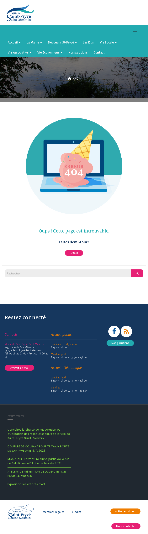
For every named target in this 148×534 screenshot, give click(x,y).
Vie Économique (49, 52)
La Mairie (34, 42)
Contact (99, 52)
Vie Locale (108, 42)
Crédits (76, 512)
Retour (74, 253)
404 (77, 79)
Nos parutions (77, 52)
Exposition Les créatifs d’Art (26, 484)
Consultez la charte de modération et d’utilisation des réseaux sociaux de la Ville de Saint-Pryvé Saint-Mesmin (39, 434)
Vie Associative (19, 52)
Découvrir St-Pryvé (62, 42)
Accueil (14, 42)
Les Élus (88, 42)
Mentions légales (53, 512)
